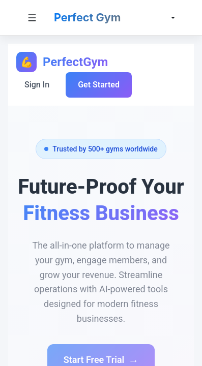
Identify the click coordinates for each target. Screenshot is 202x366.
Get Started (99, 84)
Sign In (36, 84)
